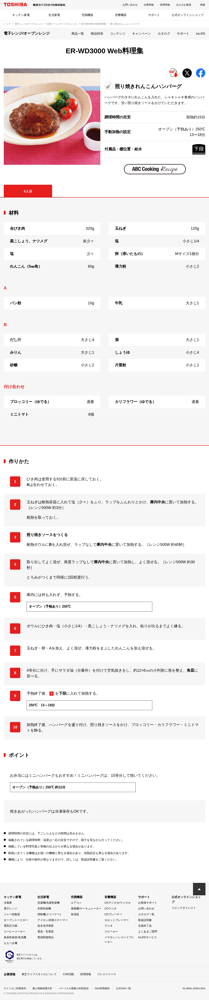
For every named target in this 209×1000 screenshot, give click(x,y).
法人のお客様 (183, 4)
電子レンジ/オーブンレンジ (29, 24)
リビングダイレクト (184, 907)
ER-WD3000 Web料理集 (93, 24)
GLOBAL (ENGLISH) (193, 988)
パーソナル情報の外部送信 (74, 988)
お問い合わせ (130, 4)
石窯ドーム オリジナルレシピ (62, 24)
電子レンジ (10, 908)
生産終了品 (145, 925)
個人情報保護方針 (42, 988)
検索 (202, 4)
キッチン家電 (21, 15)
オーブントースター (16, 920)
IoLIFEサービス (147, 937)
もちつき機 (10, 943)
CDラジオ (110, 908)
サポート (154, 15)
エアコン (76, 902)
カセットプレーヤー (116, 920)
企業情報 (149, 4)
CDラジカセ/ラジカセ (117, 902)
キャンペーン (141, 33)
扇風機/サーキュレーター (86, 908)
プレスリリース (106, 974)
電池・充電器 (45, 931)
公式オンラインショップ (188, 15)
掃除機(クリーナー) (49, 914)
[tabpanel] (104, 321)
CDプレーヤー (113, 914)
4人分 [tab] (28, 191)
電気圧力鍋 (10, 925)
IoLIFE (200, 33)
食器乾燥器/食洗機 (15, 937)
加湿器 (75, 914)
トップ (7, 24)
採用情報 (165, 4)
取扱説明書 (145, 920)
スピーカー (111, 931)
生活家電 (54, 15)
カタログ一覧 (146, 914)
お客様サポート (147, 902)
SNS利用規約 (102, 988)
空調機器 (87, 15)
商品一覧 (77, 33)
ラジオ (108, 925)
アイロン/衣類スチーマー (52, 920)
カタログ (164, 33)
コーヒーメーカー (14, 931)
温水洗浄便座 (45, 925)
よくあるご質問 (147, 931)
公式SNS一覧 (123, 988)
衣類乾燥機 (44, 908)
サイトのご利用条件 (15, 988)
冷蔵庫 (8, 902)
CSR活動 (68, 974)
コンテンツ (117, 33)
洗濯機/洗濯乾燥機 (48, 902)
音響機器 (121, 15)
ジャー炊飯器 (12, 914)
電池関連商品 (45, 937)
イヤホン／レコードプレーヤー (119, 940)
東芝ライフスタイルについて (39, 974)
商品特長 (97, 33)
